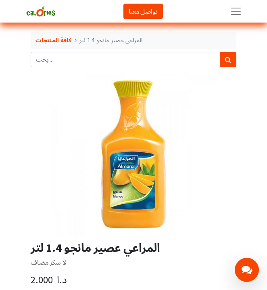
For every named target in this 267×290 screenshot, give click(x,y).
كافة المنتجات (53, 40)
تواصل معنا (143, 11)
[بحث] (228, 59)
